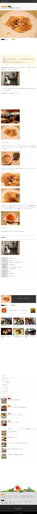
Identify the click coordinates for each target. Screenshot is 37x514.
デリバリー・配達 (4, 498)
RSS (19, 509)
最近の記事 (9, 428)
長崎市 (9, 6)
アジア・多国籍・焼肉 (6, 382)
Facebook (17, 509)
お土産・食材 (5, 391)
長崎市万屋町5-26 (11, 262)
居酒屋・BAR (5, 384)
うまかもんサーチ (18, 508)
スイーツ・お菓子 (5, 389)
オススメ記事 (27, 428)
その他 (4, 393)
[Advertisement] (18, 48)
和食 (3, 375)
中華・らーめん (5, 380)
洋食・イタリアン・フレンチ (4, 6)
